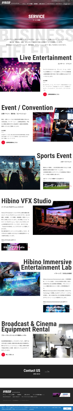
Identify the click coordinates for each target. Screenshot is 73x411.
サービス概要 (11, 394)
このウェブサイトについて (7, 400)
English (69, 0)
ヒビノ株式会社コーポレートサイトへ (58, 0)
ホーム (4, 394)
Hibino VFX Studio (7, 396)
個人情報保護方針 (15, 400)
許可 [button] (67, 408)
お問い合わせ (27, 394)
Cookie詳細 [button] (31, 409)
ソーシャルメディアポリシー (24, 400)
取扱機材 (19, 394)
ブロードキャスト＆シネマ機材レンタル (29, 396)
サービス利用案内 (38, 394)
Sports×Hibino (16, 396)
